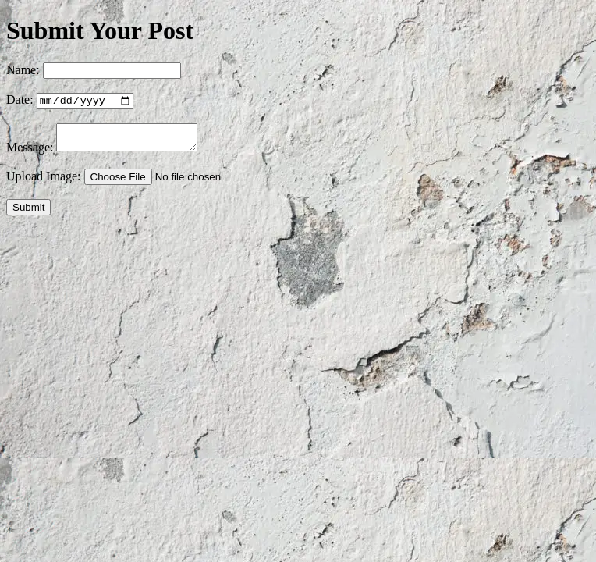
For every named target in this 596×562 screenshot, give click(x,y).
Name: (23, 69)
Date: (20, 101)
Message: (29, 154)
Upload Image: (43, 183)
